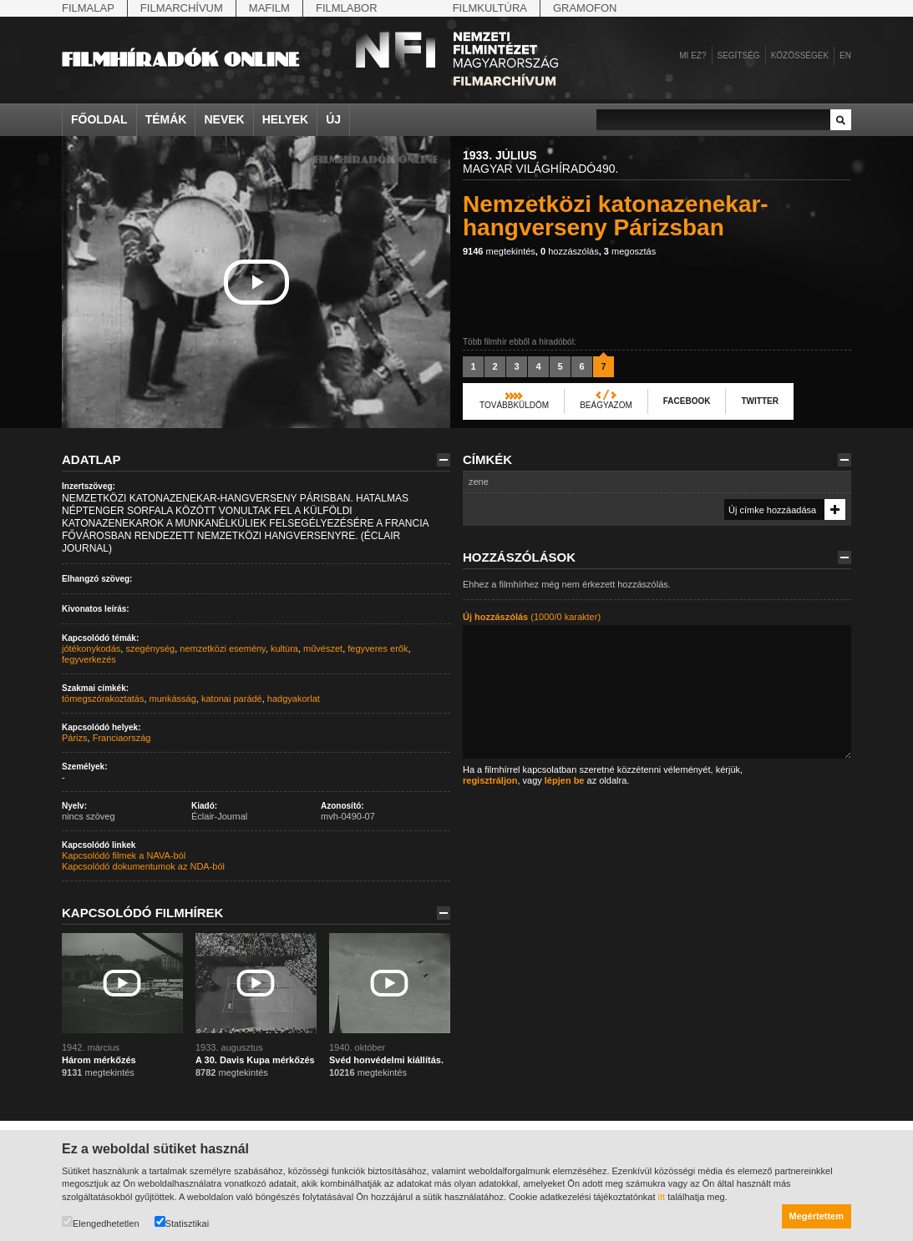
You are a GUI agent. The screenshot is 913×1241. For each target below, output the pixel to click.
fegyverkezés (89, 659)
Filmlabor (347, 8)
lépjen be (565, 780)
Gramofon (585, 8)
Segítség (739, 55)
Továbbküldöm (514, 405)
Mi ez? (692, 55)
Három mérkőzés (99, 1060)
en (845, 55)
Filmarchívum (181, 8)
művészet (322, 648)
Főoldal (99, 119)
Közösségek (800, 55)
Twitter (759, 401)
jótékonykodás (91, 648)
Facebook (687, 401)
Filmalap (88, 8)
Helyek (285, 119)
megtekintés (499, 251)
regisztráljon (490, 780)
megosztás (630, 251)
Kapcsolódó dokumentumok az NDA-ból (143, 866)
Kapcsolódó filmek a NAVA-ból (123, 855)
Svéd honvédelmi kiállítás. (386, 1060)
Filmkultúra (490, 8)
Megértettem (816, 1216)
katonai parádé (231, 699)
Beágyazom (606, 405)
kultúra (284, 648)
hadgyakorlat (293, 699)
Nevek (224, 119)
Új (333, 119)
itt (662, 1197)
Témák (166, 119)
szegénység (150, 648)
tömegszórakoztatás (103, 699)
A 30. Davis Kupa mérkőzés (255, 1060)
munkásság (173, 699)
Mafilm (269, 8)
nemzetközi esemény (223, 648)
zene (479, 482)
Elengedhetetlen (100, 1222)
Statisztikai (182, 1222)
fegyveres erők (377, 648)
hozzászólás (569, 251)
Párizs (75, 738)
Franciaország (122, 738)
